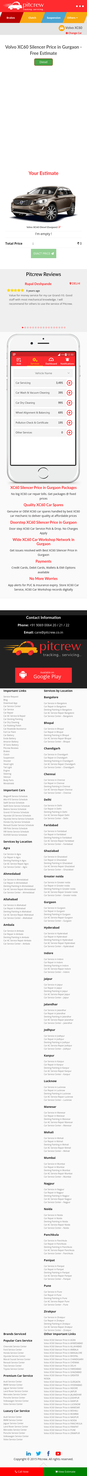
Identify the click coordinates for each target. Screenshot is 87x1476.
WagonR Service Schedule (15, 796)
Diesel (43, 62)
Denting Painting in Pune (55, 1298)
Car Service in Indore (53, 959)
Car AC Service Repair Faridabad (59, 840)
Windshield (8, 783)
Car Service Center (12, 706)
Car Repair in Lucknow (54, 1090)
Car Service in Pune (53, 1291)
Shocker (7, 760)
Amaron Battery (10, 741)
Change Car (74, 33)
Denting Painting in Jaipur (56, 991)
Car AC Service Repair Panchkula (59, 1250)
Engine (6, 770)
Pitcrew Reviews (43, 274)
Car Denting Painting (13, 719)
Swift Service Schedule (13, 802)
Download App (10, 703)
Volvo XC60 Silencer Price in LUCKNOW (62, 1404)
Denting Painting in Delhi (55, 812)
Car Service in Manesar (54, 1112)
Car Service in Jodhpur (54, 1035)
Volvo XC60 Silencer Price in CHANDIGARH (63, 1359)
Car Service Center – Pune (56, 1304)
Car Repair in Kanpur (54, 1064)
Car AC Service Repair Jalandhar (59, 1019)
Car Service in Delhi (53, 805)
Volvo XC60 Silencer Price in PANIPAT (61, 1426)
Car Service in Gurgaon (54, 908)
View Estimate (65, 1471)
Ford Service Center (12, 1349)
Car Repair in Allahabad (14, 908)
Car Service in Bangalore (55, 703)
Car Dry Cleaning (11, 722)
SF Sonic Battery (11, 744)
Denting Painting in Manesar (57, 1119)
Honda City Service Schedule (16, 822)
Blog (5, 699)
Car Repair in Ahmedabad (15, 882)
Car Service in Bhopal (54, 728)
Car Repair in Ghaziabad (55, 860)
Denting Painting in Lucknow (57, 1093)
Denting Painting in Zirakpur (57, 1323)
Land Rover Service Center (15, 1391)
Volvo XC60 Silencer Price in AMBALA (61, 1349)
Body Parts (8, 780)
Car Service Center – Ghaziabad (58, 869)
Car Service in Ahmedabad (15, 879)
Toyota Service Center (13, 1369)
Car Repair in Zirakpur (54, 1320)
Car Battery (8, 735)
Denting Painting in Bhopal (56, 735)
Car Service (8, 709)
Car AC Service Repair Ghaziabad (59, 866)
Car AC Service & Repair (14, 715)
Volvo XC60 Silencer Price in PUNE (60, 1430)
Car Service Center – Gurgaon (57, 920)
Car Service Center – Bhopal (57, 741)
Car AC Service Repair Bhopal (57, 738)
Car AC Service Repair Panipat (58, 1275)
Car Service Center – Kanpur (57, 1074)
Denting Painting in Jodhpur (57, 1042)
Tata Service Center (12, 1365)
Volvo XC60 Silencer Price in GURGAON (62, 1381)
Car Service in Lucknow (55, 1087)
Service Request (10, 696)
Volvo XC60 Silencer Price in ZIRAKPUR (62, 1433)
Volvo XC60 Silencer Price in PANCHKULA (63, 1423)
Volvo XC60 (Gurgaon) (43, 227)
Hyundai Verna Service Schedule (18, 818)
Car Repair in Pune (52, 1295)
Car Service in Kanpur (54, 1061)
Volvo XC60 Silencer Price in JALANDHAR (63, 1394)
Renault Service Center (14, 1362)
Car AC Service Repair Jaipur (57, 994)
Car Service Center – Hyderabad (59, 946)
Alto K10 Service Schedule (15, 799)
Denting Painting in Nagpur (56, 1195)
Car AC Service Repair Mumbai (58, 1173)
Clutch (6, 754)
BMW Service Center (12, 1384)
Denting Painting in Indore (56, 965)
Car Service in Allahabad (14, 905)
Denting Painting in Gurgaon (57, 914)
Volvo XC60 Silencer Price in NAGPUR (61, 1417)
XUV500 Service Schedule (15, 834)
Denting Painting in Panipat (56, 1272)
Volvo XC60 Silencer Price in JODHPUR (61, 1397)
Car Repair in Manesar (54, 1115)
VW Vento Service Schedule (16, 831)
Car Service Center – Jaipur (56, 997)
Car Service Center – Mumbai (57, 1176)
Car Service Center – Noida (56, 1228)
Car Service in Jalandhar (55, 1010)
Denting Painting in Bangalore (58, 709)
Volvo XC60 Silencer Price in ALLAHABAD (63, 1346)
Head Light (8, 764)
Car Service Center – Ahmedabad (18, 892)
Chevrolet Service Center (15, 1346)
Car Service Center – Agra (15, 867)
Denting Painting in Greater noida (59, 888)
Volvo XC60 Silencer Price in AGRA (60, 1340)
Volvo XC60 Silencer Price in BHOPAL (61, 1356)
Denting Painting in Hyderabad (58, 939)
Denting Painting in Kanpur (56, 1067)
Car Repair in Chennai (54, 783)
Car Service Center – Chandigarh (59, 767)
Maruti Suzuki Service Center (16, 1359)
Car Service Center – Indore (57, 972)
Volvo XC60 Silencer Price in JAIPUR (60, 1391)
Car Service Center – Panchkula (58, 1253)
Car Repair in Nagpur (54, 1192)
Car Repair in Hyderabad (55, 936)
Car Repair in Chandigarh (55, 757)
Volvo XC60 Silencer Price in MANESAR (62, 1407)
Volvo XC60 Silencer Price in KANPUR (61, 1401)
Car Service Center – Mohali (57, 1151)
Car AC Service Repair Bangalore (59, 712)
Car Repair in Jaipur (53, 987)
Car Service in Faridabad (55, 831)
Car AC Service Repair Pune (56, 1301)
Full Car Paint (9, 732)
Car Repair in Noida (53, 1218)
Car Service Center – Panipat (57, 1279)
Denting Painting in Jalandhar (57, 1016)
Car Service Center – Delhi (56, 818)
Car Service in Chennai (54, 780)
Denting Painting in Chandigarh (58, 760)
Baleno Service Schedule (14, 809)
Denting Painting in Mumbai (57, 1170)
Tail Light (7, 767)
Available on (43, 675)
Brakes (6, 751)
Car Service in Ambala (13, 930)
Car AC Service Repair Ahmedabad (19, 889)
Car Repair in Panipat (54, 1269)
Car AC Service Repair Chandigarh (59, 764)
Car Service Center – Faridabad (58, 844)
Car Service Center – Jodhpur (57, 1048)
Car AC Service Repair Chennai (58, 789)
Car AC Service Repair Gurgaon (58, 917)
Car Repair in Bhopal (53, 732)
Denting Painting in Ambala (16, 937)
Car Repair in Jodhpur (54, 1039)
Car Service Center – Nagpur (57, 1202)
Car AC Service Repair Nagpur (58, 1199)
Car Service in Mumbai (54, 1163)
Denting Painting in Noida (56, 1221)
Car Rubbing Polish (12, 725)
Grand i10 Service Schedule (16, 812)
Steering (7, 773)
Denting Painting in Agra (14, 860)
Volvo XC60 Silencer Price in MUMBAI (61, 1414)
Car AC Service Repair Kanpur (57, 1071)
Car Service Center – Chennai (57, 792)
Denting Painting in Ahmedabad (18, 886)
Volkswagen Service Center (16, 1400)
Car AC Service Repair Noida (57, 1224)
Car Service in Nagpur (54, 1189)
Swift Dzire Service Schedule (16, 805)
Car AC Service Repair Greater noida (61, 892)
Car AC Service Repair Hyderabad (59, 943)
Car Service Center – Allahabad (17, 918)
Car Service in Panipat (54, 1266)
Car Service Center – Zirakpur (57, 1330)
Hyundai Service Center (14, 1356)
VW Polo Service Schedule (15, 828)
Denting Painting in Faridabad (58, 837)
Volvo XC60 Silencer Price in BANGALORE (63, 1352)
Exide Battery (9, 738)
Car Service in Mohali (54, 1138)
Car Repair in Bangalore (55, 706)
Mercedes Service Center (15, 1394)
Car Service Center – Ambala (16, 943)
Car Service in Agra (12, 854)
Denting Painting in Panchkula (58, 1247)
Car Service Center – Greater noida (60, 895)
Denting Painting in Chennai (57, 786)
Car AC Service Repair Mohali (57, 1147)
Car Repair (8, 712)
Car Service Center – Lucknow (58, 1100)
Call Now (21, 1471)
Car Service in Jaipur (53, 984)
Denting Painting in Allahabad (17, 911)
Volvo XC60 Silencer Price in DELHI (60, 1365)
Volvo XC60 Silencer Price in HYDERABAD (63, 1385)
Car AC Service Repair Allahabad (18, 914)
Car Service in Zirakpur (54, 1317)
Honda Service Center (13, 1352)
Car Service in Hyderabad (56, 933)
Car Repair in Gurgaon (54, 911)
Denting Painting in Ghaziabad (58, 863)
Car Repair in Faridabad (55, 834)
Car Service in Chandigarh (56, 754)
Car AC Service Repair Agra (16, 863)
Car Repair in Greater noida (57, 885)
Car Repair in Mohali (53, 1141)
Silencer (7, 777)
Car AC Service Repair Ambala (17, 940)
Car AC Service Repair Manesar (58, 1122)
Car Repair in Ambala (13, 934)
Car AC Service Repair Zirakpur (58, 1327)
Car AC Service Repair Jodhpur (58, 1045)
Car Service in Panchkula (55, 1240)
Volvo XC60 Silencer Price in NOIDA (60, 1420)
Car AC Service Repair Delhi (56, 815)
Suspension (8, 757)
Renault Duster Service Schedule (18, 825)
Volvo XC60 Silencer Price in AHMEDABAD (63, 1343)
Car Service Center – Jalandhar (58, 1023)
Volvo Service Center (13, 1404)
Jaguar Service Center (13, 1388)
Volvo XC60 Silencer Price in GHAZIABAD (63, 1372)
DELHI (76, 283)
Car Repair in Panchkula (55, 1243)
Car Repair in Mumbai (54, 1167)
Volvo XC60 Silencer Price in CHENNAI (61, 1362)
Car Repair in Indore (53, 962)
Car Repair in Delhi (53, 808)
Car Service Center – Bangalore (58, 716)
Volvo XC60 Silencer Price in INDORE (61, 1388)
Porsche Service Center (14, 1397)
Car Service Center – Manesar (57, 1125)
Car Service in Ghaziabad (55, 856)
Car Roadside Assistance (14, 728)
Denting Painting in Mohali (56, 1144)
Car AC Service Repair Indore (57, 968)
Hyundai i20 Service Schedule (17, 815)
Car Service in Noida (53, 1215)
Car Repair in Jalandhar (55, 1013)
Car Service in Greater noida (57, 882)
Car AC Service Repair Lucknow (58, 1096)
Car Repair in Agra (11, 857)
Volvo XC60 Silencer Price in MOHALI (61, 1410)
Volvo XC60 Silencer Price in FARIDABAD (62, 1369)
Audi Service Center (12, 1381)
